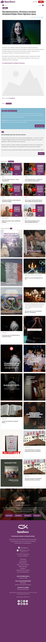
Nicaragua (40, 336)
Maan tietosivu (9, 546)
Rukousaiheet (27, 546)
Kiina (3, 8)
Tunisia (26, 338)
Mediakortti (23, 598)
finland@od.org (24, 578)
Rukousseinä (37, 546)
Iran (34, 305)
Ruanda (35, 337)
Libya (26, 336)
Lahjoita (41, 1)
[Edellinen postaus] (43, 5)
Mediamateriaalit (23, 597)
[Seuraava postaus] (3, 5)
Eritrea (29, 305)
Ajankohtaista (18, 546)
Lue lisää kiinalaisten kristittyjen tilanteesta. (13, 63)
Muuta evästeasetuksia (23, 602)
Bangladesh (33, 334)
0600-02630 (23, 613)
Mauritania (30, 336)
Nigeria (26, 337)
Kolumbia (39, 305)
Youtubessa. (12, 128)
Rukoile (6, 141)
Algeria (29, 334)
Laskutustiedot (23, 591)
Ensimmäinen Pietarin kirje (12, 141)
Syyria (41, 337)
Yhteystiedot (23, 589)
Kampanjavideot (8, 134)
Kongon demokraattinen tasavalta (35, 335)
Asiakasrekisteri (23, 593)
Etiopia (40, 334)
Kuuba (43, 335)
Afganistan (6, 248)
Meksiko (33, 336)
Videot (7, 8)
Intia (32, 305)
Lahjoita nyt (41, 184)
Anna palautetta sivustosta (23, 600)
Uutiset (26, 305)
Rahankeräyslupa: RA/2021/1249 (23, 627)
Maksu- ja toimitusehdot (23, 595)
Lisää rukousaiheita (40, 156)
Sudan (38, 337)
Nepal (37, 336)
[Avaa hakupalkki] (36, 2)
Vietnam (29, 338)
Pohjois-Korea (30, 337)
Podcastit (26, 477)
